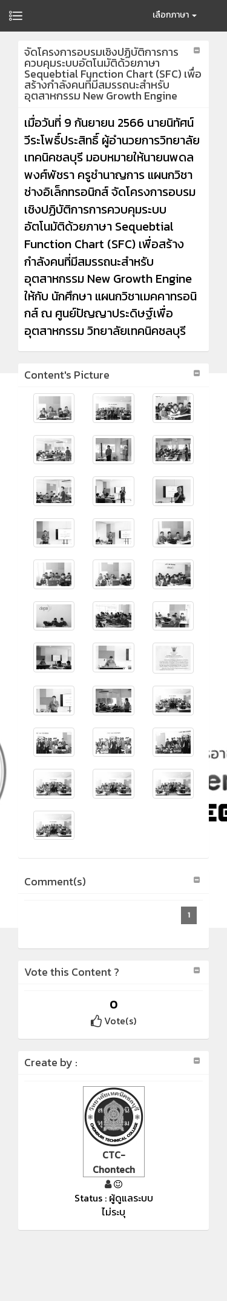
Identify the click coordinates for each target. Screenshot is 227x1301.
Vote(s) (113, 1020)
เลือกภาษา (175, 14)
